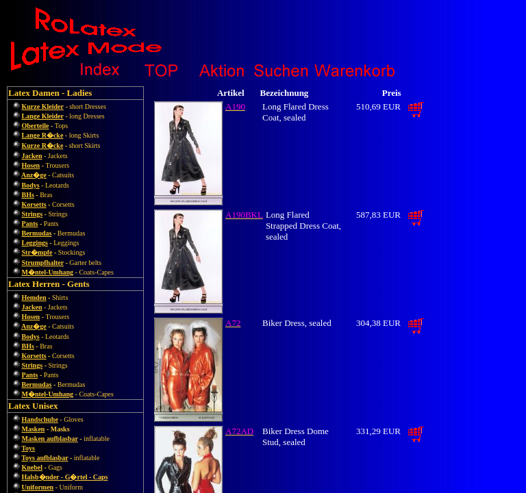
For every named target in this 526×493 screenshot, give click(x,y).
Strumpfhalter (43, 262)
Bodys (31, 185)
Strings (32, 214)
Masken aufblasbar (50, 438)
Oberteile (35, 125)
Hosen (31, 165)
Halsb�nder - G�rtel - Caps (65, 477)
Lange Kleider (43, 116)
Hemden (34, 297)
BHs (28, 195)
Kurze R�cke (43, 145)
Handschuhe (40, 419)
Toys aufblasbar (44, 458)
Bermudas (37, 233)
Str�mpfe (37, 252)
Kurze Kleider (43, 106)
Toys (28, 448)
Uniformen (38, 487)
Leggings (35, 242)
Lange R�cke (43, 135)
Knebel (32, 467)
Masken (33, 429)
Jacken (32, 156)
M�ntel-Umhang (48, 272)
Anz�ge (34, 175)
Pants (30, 223)
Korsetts (34, 204)
